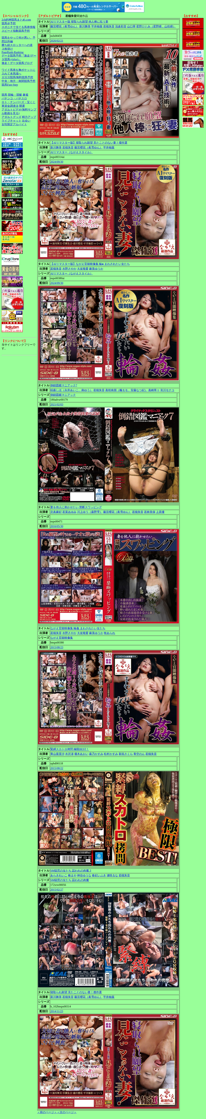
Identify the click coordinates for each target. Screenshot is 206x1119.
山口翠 (131, 26)
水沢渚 (69, 753)
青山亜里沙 (57, 753)
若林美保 (149, 511)
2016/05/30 (56, 526)
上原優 (160, 511)
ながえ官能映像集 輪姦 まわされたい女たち (77, 628)
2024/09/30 (56, 161)
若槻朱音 (108, 26)
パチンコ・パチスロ (14, 98)
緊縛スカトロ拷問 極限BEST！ (69, 749)
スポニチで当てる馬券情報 (18, 27)
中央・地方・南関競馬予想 (18, 80)
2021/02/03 (56, 404)
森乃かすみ (96, 753)
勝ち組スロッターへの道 (17, 45)
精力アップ (29, 116)
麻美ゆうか (96, 268)
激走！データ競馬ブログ (17, 63)
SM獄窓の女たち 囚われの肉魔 (69, 880)
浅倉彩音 (120, 26)
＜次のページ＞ (67, 1112)
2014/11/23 (56, 1011)
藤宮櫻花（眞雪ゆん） (64, 26)
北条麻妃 (56, 511)
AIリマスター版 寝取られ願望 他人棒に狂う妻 (79, 21)
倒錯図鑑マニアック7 (63, 385)
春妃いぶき (99, 875)
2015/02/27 (56, 889)
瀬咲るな (112, 875)
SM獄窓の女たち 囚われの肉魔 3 (70, 870)
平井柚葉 (96, 26)
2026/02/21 (56, 40)
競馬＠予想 (9, 23)
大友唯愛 (82, 268)
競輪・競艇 (15, 94)
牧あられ (109, 632)
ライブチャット (11, 120)
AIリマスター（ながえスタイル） (71, 152)
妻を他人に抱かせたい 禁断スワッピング (76, 507)
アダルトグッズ (11, 116)
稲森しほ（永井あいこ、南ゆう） (71, 390)
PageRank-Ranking (12, 52)
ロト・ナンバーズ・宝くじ (18, 102)
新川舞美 (84, 26)
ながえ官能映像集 (61, 637)
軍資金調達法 (10, 105)
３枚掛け (7, 48)
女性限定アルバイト (14, 124)
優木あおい (81, 753)
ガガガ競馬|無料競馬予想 (17, 77)
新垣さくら (126, 753)
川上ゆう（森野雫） (89, 511)
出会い (26, 120)
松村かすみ (111, 753)
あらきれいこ (58, 875)
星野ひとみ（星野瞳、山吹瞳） (156, 26)
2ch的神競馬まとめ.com (16, 19)
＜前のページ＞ (47, 1112)
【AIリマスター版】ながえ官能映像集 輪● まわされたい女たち (90, 263)
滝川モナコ (167, 390)
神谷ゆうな (84, 875)
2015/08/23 (56, 647)
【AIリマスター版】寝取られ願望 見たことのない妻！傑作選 (88, 142)
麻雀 (25, 94)
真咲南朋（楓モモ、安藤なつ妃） (126, 390)
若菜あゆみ (69, 511)
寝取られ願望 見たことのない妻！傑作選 (76, 992)
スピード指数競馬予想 (16, 30)
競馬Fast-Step (10, 84)
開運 (22, 105)
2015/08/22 (56, 768)
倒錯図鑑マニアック (63, 394)
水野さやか (69, 268)
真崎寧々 (154, 390)
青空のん (139, 753)
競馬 (4, 94)
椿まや (72, 875)
